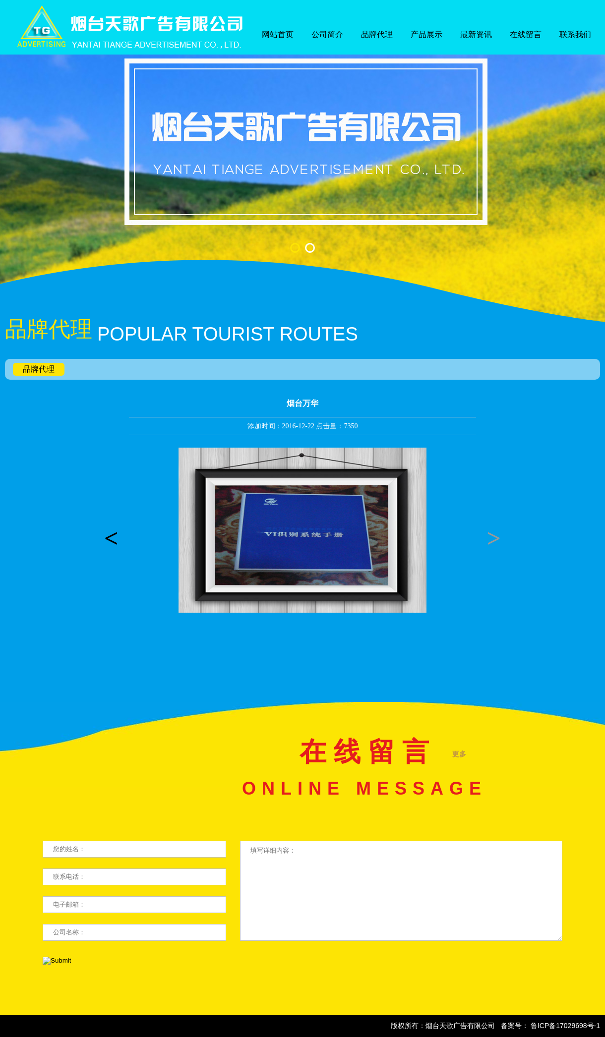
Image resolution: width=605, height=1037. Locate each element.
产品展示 (426, 34)
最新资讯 (476, 34)
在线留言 (526, 34)
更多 (459, 754)
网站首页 (278, 34)
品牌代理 (377, 34)
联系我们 (575, 34)
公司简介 (327, 34)
